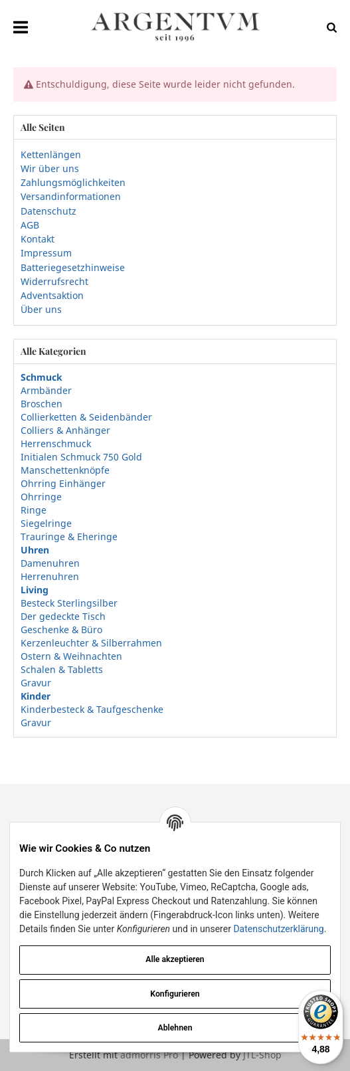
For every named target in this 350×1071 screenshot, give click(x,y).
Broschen (41, 403)
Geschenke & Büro (61, 629)
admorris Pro (149, 1054)
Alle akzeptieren (174, 959)
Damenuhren (50, 563)
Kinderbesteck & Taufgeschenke (92, 709)
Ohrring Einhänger (63, 483)
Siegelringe (46, 523)
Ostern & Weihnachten (71, 656)
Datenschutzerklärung (278, 929)
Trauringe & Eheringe (69, 536)
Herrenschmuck (56, 443)
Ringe (33, 510)
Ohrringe (41, 496)
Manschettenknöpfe (65, 470)
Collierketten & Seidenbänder (86, 417)
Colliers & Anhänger (65, 430)
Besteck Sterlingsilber (69, 603)
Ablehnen (175, 1027)
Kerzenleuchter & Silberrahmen (91, 642)
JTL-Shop (262, 1054)
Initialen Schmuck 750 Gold (81, 456)
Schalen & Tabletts (62, 669)
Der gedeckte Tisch (63, 616)
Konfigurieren (174, 994)
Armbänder (46, 390)
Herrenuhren (50, 576)
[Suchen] (328, 27)
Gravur (36, 682)
